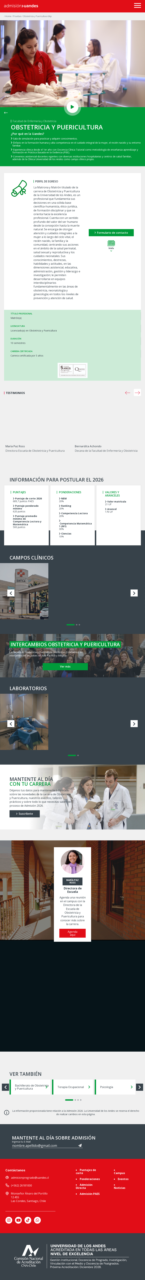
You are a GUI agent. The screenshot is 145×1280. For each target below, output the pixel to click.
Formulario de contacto (111, 233)
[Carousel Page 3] (79, 624)
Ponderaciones (90, 1179)
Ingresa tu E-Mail (21, 1141)
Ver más (65, 666)
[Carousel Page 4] (80, 1100)
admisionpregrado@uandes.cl (30, 1178)
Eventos (123, 1179)
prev (127, 392)
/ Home (8, 16)
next (137, 392)
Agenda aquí (72, 933)
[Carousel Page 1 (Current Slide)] (70, 624)
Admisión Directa (84, 1186)
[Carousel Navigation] (127, 392)
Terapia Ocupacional (73, 1087)
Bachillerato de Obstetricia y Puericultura (32, 1087)
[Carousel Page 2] (76, 624)
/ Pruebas (17, 16)
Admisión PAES (90, 1194)
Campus (119, 1173)
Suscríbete (24, 814)
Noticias (119, 1188)
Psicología (116, 1087)
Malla (111, 246)
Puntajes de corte (86, 1171)
